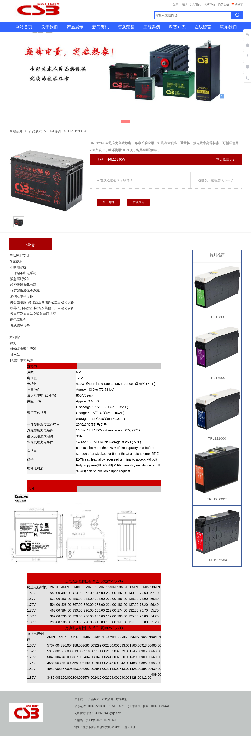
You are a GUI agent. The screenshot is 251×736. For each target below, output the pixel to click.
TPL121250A (217, 560)
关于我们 (49, 27)
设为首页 (195, 4)
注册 (185, 4)
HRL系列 (54, 131)
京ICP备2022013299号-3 (101, 720)
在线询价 (138, 202)
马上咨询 (108, 202)
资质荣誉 (126, 27)
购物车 (237, 4)
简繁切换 (223, 4)
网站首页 (24, 27)
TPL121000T (217, 499)
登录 (175, 4)
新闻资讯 (100, 27)
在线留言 (203, 27)
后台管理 (129, 727)
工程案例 (151, 27)
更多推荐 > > (225, 160)
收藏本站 (209, 4)
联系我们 (228, 27)
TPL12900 (217, 378)
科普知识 (177, 27)
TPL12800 (217, 317)
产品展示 (75, 27)
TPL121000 (217, 438)
